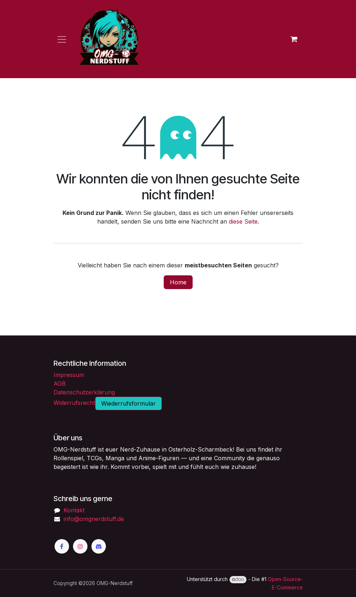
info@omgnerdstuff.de (94, 518)
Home (178, 282)
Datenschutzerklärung (84, 392)
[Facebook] (62, 546)
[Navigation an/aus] (61, 39)
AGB (59, 383)
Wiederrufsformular (128, 403)
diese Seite (243, 221)
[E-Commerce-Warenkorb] (294, 39)
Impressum (68, 374)
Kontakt (74, 510)
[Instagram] (80, 546)
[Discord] (98, 546)
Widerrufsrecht (74, 403)
